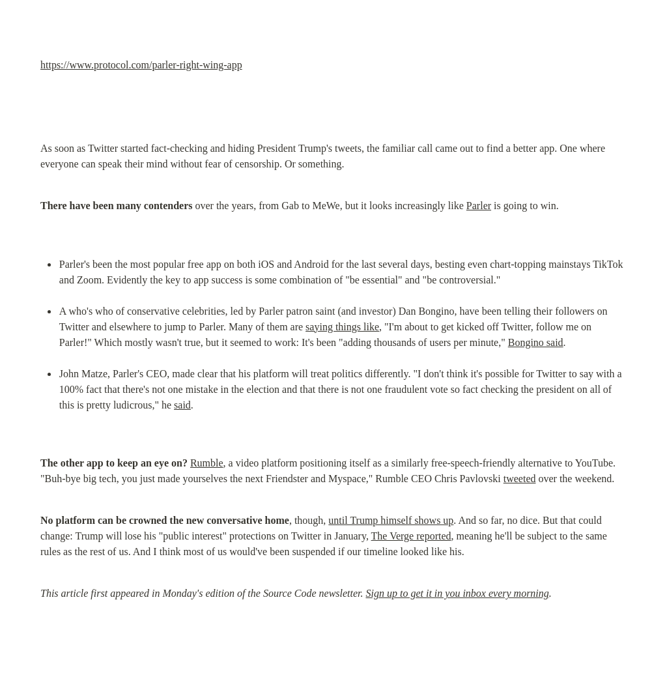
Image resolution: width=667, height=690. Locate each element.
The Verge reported (411, 535)
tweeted (520, 478)
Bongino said (535, 342)
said (182, 404)
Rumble (206, 462)
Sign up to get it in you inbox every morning (457, 593)
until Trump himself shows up (390, 520)
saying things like (342, 326)
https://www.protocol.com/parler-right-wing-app (141, 64)
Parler (478, 205)
